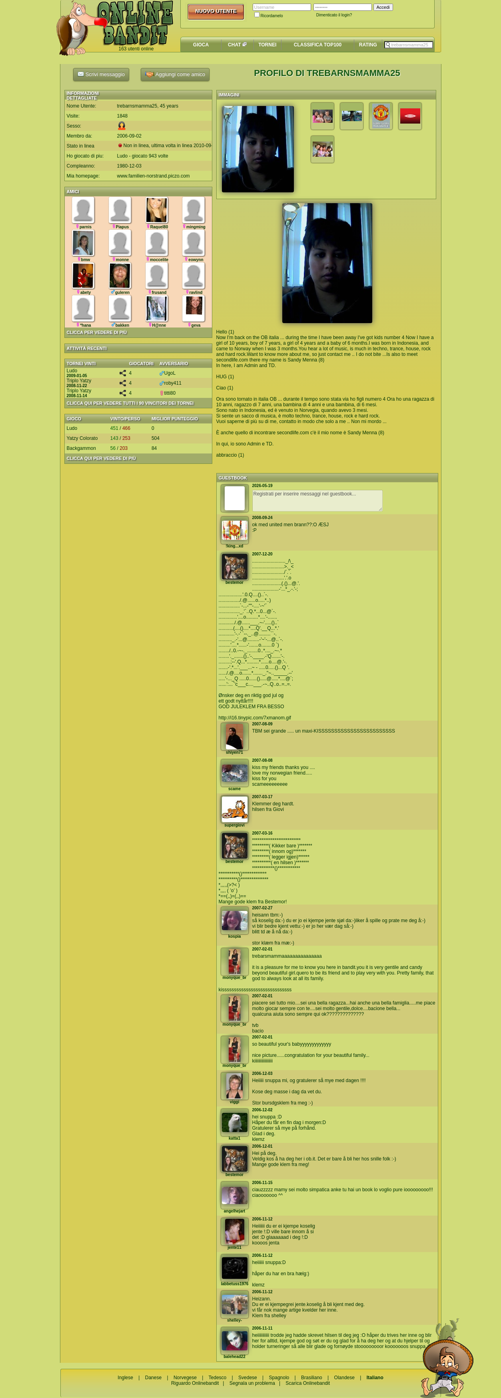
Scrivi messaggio (101, 74)
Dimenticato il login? (334, 15)
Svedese (247, 1377)
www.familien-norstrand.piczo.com (153, 176)
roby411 (171, 383)
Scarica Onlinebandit (307, 1383)
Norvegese (185, 1377)
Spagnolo (279, 1377)
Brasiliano (311, 1377)
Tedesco (218, 1377)
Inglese (125, 1377)
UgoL (168, 373)
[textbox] (408, 44)
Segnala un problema (252, 1383)
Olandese (344, 1377)
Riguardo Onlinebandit (195, 1383)
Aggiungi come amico (175, 74)
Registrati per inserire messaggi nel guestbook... (317, 500)
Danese (153, 1377)
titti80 (168, 393)
